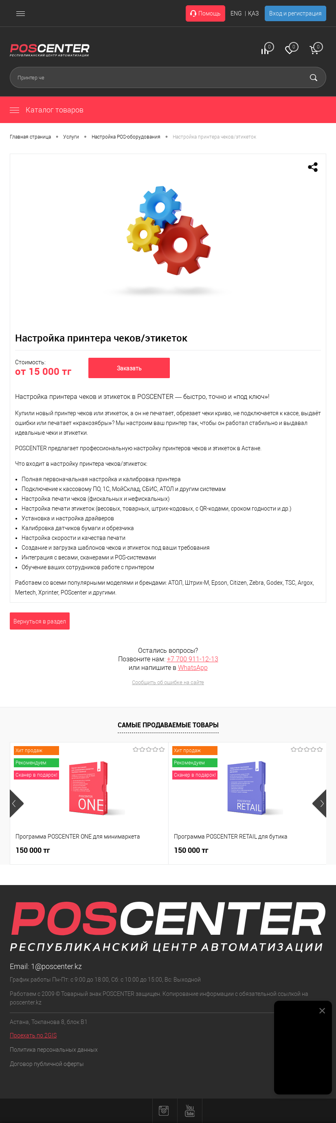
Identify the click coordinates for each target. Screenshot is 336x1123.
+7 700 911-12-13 (192, 659)
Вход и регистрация (295, 13)
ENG (236, 13)
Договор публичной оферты (47, 1064)
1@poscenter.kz (56, 966)
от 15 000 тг (43, 371)
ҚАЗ (253, 13)
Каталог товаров (46, 110)
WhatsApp (193, 668)
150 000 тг (32, 850)
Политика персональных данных (54, 1049)
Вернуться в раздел (39, 621)
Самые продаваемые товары (168, 724)
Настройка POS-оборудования (126, 137)
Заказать (129, 368)
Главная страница (30, 137)
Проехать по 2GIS (33, 1035)
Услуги (71, 137)
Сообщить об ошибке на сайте (168, 682)
